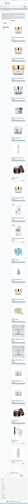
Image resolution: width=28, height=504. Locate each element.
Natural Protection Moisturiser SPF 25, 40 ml (18, 238)
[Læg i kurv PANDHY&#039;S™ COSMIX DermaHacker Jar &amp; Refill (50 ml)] (18, 363)
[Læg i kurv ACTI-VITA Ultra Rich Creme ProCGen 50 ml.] (18, 81)
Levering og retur (4, 489)
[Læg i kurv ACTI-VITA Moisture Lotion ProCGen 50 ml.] (18, 160)
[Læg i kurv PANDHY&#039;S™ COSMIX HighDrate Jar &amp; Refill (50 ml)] (18, 342)
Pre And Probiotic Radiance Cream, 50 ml (18, 217)
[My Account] (24, 3)
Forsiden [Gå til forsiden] (2, 10)
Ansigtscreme (8, 10)
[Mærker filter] (5, 29)
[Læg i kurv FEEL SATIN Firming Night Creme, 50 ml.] (18, 403)
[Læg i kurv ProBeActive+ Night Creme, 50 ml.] (18, 140)
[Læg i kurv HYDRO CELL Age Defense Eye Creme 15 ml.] (18, 100)
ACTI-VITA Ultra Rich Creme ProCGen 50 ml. (18, 78)
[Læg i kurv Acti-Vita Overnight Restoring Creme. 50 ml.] (18, 200)
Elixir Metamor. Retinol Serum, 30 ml (17, 279)
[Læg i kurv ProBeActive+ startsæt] (18, 322)
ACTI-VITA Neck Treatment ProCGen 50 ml (18, 58)
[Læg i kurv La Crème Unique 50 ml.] (18, 423)
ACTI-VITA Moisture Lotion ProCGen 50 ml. (18, 157)
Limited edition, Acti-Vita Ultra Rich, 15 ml (18, 299)
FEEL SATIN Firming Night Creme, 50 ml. (17, 400)
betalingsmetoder (4, 488)
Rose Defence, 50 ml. (15, 440)
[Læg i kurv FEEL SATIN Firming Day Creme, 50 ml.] (18, 383)
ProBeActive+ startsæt (15, 319)
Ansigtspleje (5, 10)
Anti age (11, 10)
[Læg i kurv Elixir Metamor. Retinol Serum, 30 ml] (18, 282)
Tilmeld (21, 475)
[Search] (24, 7)
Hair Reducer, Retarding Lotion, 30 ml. (17, 460)
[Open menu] (2, 3)
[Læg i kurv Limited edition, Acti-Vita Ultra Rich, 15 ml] (18, 302)
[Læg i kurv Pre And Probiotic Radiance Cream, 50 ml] (18, 221)
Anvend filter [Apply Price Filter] (5, 27)
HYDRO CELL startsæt (15, 259)
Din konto (3, 482)
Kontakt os (3, 483)
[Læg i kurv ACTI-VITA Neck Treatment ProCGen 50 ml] (18, 61)
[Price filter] (5, 21)
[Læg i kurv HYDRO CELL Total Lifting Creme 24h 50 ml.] (18, 120)
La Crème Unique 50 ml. (15, 177)
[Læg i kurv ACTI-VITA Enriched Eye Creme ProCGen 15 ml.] (18, 41)
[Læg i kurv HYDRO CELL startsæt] (18, 262)
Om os (2, 481)
